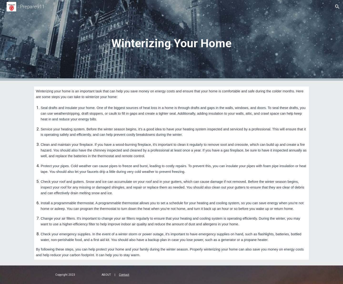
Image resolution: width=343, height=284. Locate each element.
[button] (337, 6)
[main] (171, 40)
